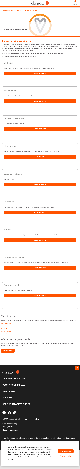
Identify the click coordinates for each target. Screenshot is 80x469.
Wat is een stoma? (6, 323)
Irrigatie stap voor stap (14, 118)
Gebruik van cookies (10, 430)
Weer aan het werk (13, 174)
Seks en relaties (11, 90)
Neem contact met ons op (16, 404)
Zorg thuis (8, 63)
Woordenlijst (4, 328)
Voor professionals (6, 331)
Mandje (75, 3)
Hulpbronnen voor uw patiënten (11, 10)
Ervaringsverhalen (12, 285)
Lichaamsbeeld (11, 146)
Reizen (7, 229)
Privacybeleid (7, 427)
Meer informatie (40, 73)
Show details (65, 456)
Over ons (7, 398)
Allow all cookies (66, 451)
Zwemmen (9, 202)
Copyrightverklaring (9, 424)
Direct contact (7, 350)
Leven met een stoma (31, 10)
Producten (8, 391)
